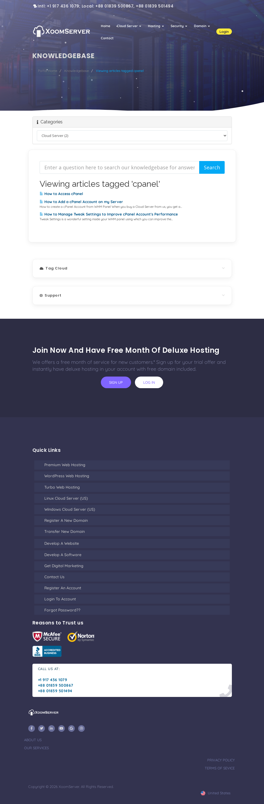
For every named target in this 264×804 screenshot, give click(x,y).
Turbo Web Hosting (62, 487)
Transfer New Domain (64, 531)
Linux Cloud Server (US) (66, 498)
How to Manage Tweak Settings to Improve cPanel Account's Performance (109, 214)
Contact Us (54, 576)
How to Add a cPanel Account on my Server (81, 201)
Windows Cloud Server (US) (69, 509)
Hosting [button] (156, 26)
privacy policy (221, 760)
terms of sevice (220, 768)
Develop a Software (62, 554)
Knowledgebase (76, 71)
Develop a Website (61, 543)
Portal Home (47, 71)
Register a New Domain (66, 520)
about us (33, 740)
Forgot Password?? (62, 610)
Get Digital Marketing (63, 565)
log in (149, 382)
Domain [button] (202, 26)
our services (36, 748)
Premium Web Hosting (64, 464)
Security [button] (179, 26)
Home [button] (105, 26)
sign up (116, 382)
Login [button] (224, 31)
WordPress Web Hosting (66, 475)
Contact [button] (107, 38)
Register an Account (62, 587)
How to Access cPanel (61, 193)
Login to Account (60, 598)
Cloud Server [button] (129, 26)
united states (215, 793)
